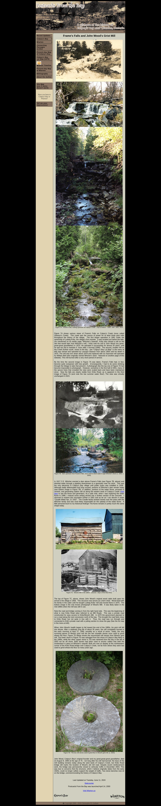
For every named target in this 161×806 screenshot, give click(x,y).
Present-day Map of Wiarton (44, 69)
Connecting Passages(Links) (42, 47)
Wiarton (44, 42)
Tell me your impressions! (42, 104)
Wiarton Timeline (44, 63)
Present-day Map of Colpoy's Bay (44, 53)
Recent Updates (43, 35)
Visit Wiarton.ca (89, 791)
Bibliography (42, 74)
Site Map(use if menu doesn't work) (43, 86)
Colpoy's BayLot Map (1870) (43, 58)
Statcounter (89, 783)
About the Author (44, 77)
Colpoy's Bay (44, 38)
